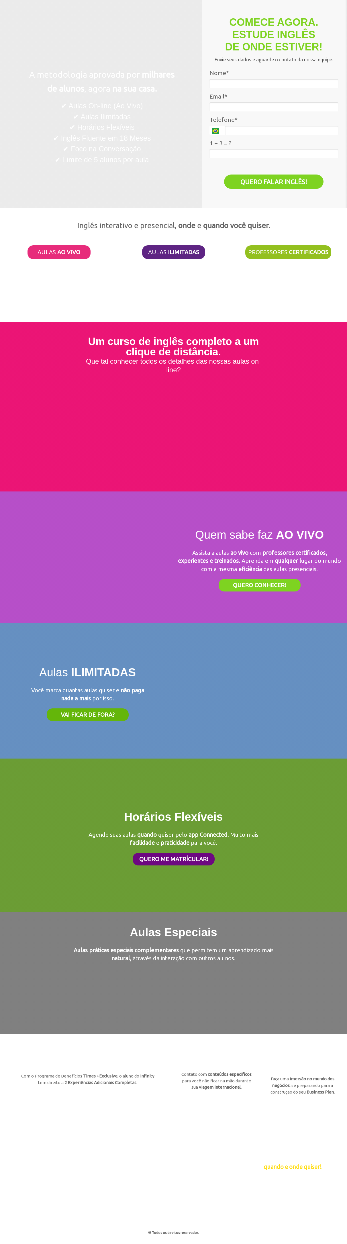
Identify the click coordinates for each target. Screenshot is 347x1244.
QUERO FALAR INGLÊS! (273, 181)
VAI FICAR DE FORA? (88, 714)
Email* (218, 96)
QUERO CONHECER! (259, 585)
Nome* (219, 72)
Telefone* (223, 119)
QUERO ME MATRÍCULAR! (173, 859)
